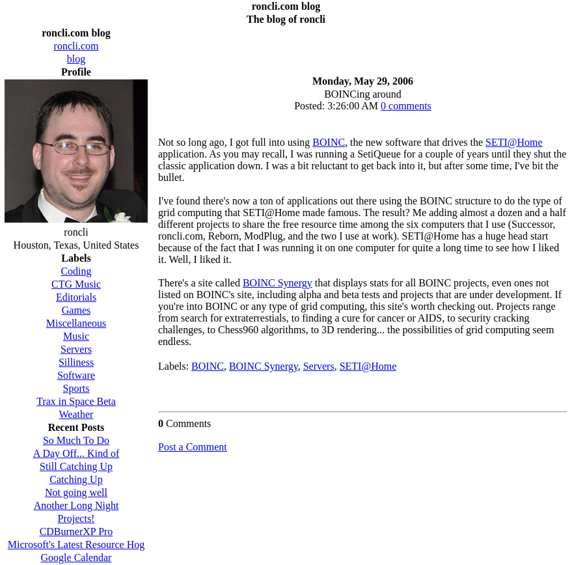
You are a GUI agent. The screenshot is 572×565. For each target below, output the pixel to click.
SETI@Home (514, 142)
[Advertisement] (363, 46)
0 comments (406, 105)
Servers (318, 366)
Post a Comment (192, 446)
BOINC (328, 142)
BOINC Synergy (277, 282)
